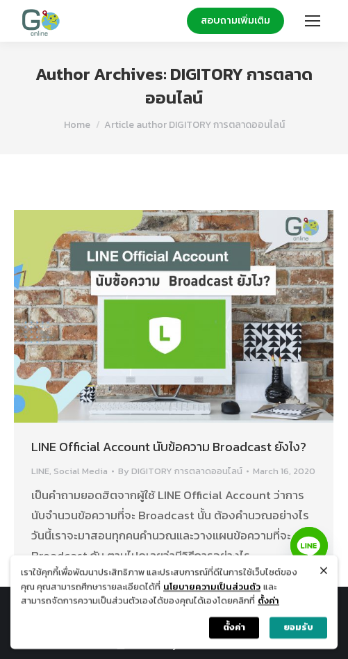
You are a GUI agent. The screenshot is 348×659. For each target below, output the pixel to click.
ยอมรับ (298, 631)
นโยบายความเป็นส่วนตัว (211, 591)
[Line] (309, 545)
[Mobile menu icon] (312, 21)
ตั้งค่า (268, 605)
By (180, 471)
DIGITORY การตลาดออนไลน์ (229, 86)
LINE (40, 471)
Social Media (80, 471)
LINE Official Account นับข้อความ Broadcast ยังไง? (168, 446)
